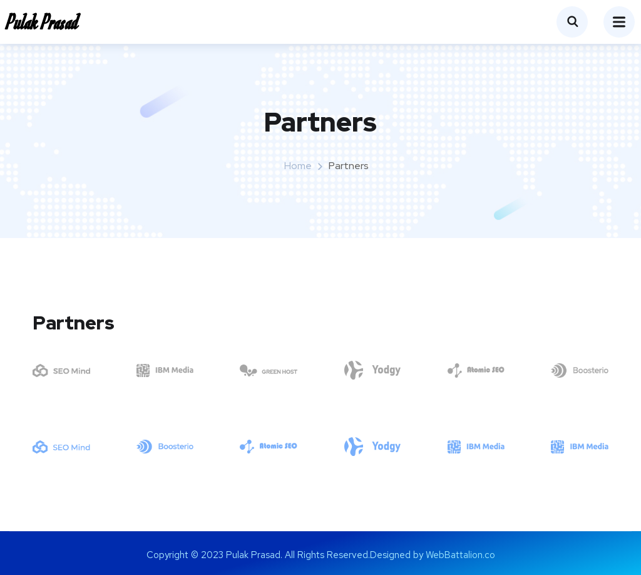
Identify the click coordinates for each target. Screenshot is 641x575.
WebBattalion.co (460, 555)
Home (298, 165)
